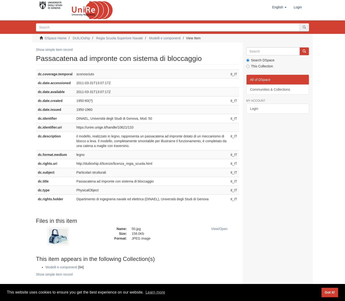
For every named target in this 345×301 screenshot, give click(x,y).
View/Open (219, 229)
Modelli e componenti (165, 38)
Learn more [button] (155, 292)
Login (254, 109)
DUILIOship (81, 38)
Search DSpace (260, 60)
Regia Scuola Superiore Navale (119, 38)
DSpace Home (56, 38)
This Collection (259, 66)
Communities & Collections (270, 89)
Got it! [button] (330, 292)
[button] (279, 7)
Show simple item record (54, 50)
